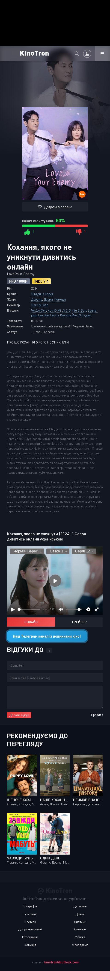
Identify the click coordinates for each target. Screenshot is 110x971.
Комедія (60, 299)
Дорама (36, 299)
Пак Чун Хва (39, 305)
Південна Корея (42, 294)
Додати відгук (19, 715)
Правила (97, 715)
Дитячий (80, 922)
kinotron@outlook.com (61, 962)
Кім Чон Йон (68, 315)
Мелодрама (80, 945)
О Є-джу (85, 315)
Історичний (30, 937)
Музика (79, 937)
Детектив (80, 906)
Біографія (30, 906)
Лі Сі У (66, 310)
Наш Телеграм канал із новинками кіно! (47, 636)
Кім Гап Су (51, 315)
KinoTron (34, 52)
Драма (48, 299)
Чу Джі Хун (38, 310)
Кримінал (79, 929)
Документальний (30, 929)
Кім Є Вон (79, 310)
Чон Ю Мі (54, 310)
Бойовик (30, 914)
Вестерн (30, 922)
